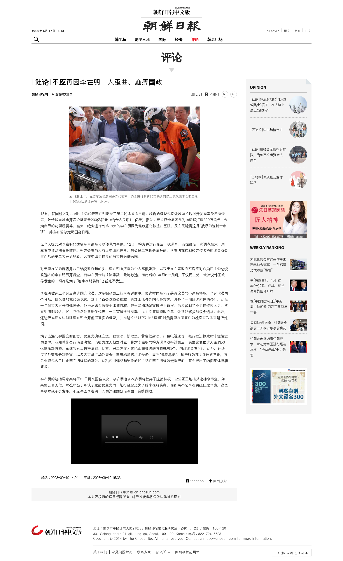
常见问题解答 (122, 551)
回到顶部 (218, 481)
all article (273, 31)
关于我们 (100, 551)
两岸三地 (142, 39)
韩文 (287, 31)
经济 (178, 39)
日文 (308, 31)
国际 (162, 39)
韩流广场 (214, 39)
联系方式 (144, 551)
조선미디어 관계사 (290, 553)
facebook (196, 481)
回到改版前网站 (187, 551)
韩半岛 (120, 39)
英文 (297, 31)
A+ (225, 93)
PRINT (212, 94)
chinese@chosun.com (218, 538)
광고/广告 (163, 551)
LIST (197, 94)
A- (233, 93)
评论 (194, 39)
